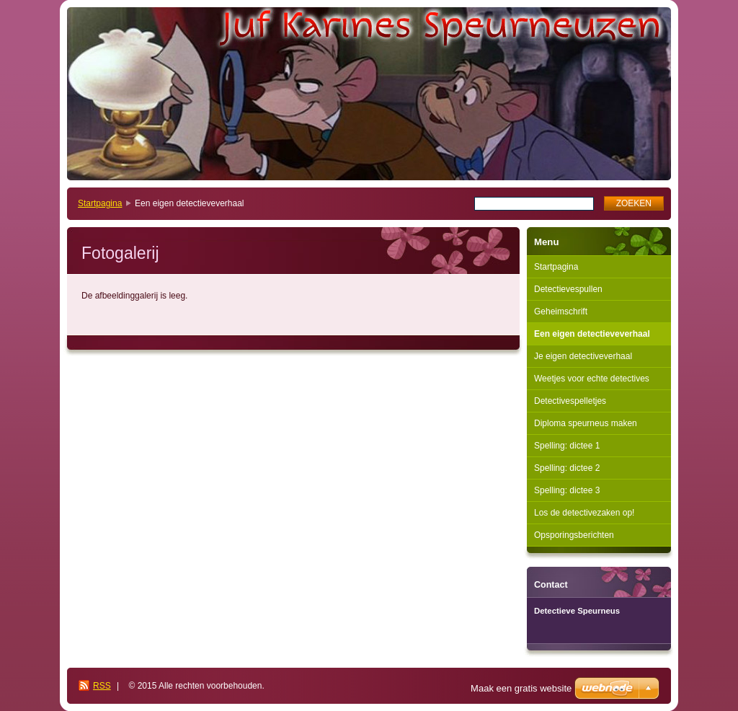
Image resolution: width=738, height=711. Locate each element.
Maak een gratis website (521, 688)
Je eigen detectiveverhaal (583, 356)
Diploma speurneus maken (585, 423)
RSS (102, 686)
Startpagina (100, 203)
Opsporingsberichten (574, 535)
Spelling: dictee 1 (567, 446)
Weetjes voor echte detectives (591, 379)
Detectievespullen (568, 289)
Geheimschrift (560, 311)
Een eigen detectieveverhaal (592, 334)
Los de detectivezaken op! (584, 513)
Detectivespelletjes (570, 401)
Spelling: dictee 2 (567, 468)
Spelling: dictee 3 (567, 490)
